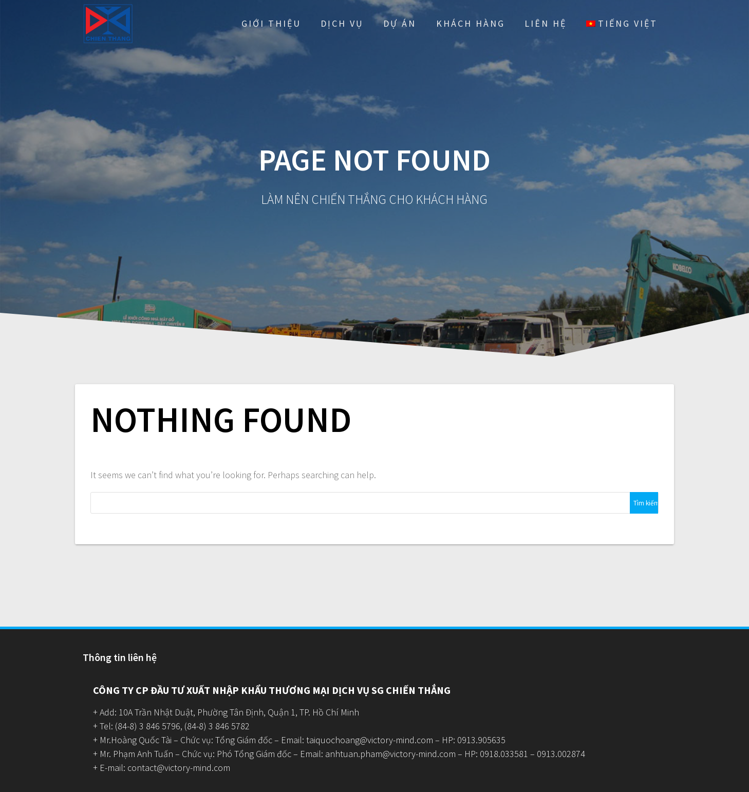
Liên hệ (546, 23)
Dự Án (399, 23)
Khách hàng (470, 23)
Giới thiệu (271, 23)
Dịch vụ (342, 23)
